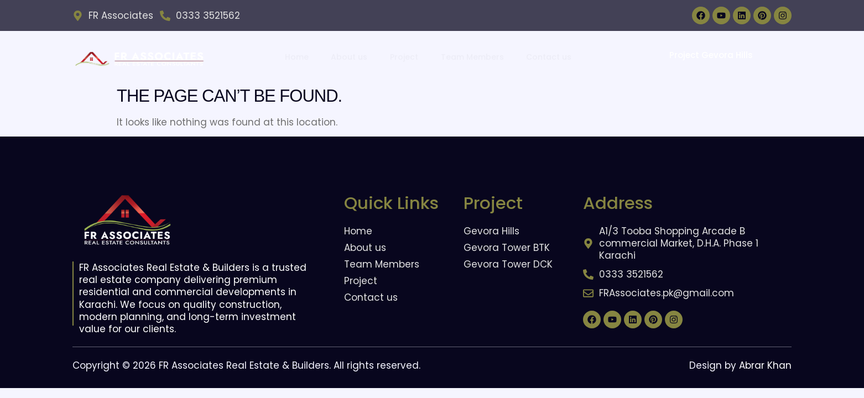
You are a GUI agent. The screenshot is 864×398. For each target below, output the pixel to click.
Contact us (548, 56)
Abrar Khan (765, 365)
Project (404, 56)
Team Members (471, 56)
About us (349, 56)
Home (297, 56)
